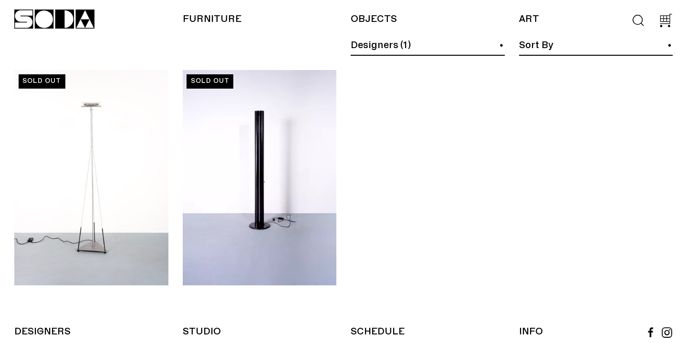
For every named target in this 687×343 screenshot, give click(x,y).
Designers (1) (381, 45)
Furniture (212, 19)
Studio (202, 331)
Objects (374, 19)
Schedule (378, 331)
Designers (42, 331)
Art (529, 19)
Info (531, 331)
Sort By (536, 45)
